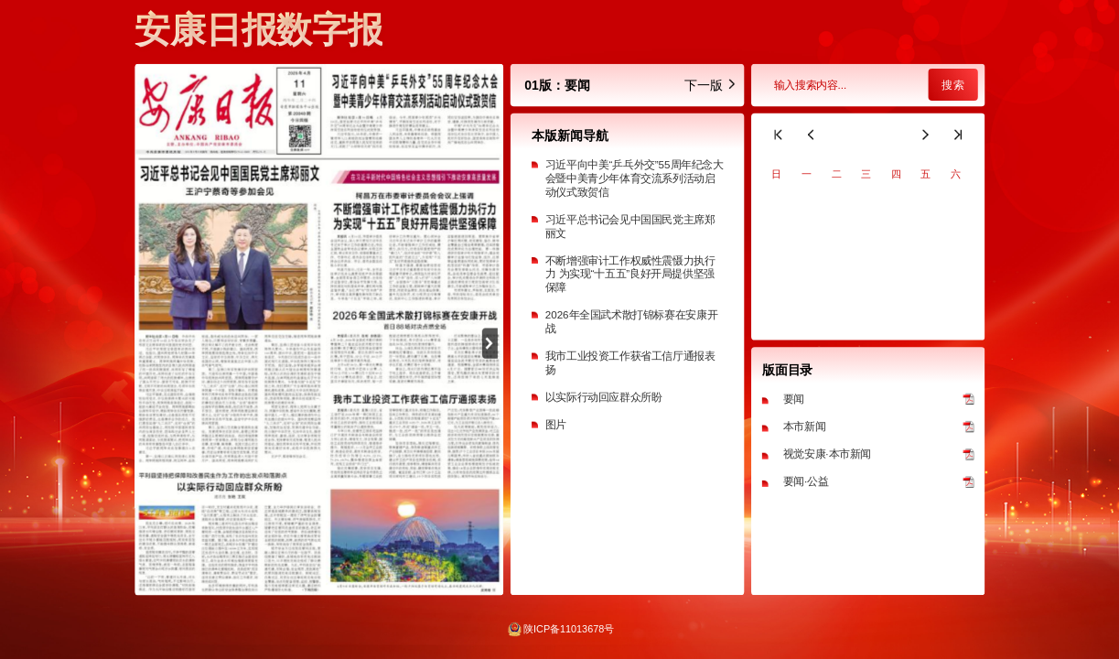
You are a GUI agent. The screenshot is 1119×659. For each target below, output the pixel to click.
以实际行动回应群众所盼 (603, 397)
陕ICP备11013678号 (568, 628)
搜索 (952, 85)
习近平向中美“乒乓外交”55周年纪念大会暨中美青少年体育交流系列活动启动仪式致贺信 (633, 178)
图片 (554, 425)
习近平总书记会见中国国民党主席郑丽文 (629, 226)
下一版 (710, 85)
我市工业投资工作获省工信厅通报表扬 (629, 362)
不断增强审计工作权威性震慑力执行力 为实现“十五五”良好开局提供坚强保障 (629, 274)
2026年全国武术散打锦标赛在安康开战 (630, 322)
